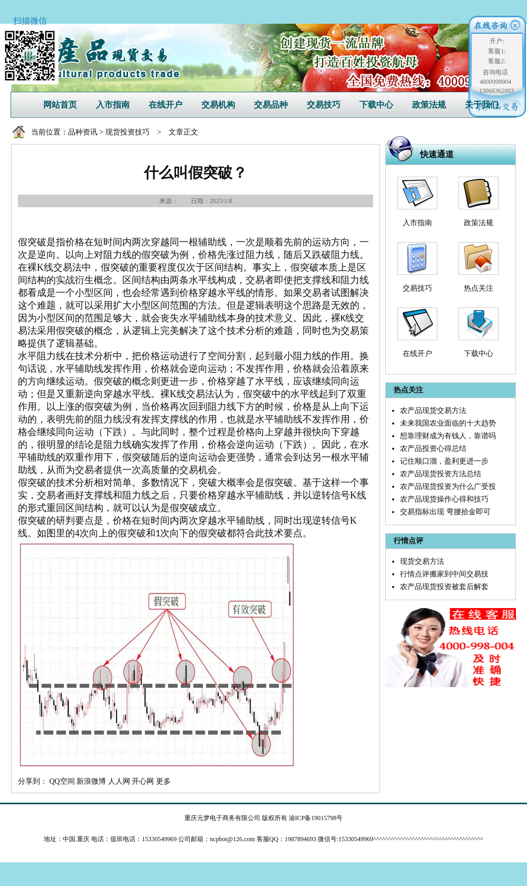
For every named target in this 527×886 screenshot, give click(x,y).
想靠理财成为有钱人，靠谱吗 (448, 436)
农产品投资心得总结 (433, 448)
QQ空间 (62, 781)
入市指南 (113, 104)
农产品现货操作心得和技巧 (444, 499)
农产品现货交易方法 (433, 411)
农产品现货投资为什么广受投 (448, 486)
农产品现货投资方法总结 (440, 474)
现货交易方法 (422, 561)
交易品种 (271, 104)
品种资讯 (82, 132)
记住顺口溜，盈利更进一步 (444, 461)
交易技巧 (323, 104)
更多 (163, 781)
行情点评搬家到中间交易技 (444, 574)
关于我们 (482, 104)
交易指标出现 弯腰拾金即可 (445, 512)
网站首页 (60, 104)
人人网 (119, 781)
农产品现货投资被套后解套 (444, 587)
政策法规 (429, 104)
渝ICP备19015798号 (316, 818)
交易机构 (218, 104)
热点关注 (478, 288)
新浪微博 (91, 781)
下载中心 (376, 104)
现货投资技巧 (127, 132)
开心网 (143, 781)
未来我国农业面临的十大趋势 (448, 423)
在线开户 (165, 104)
